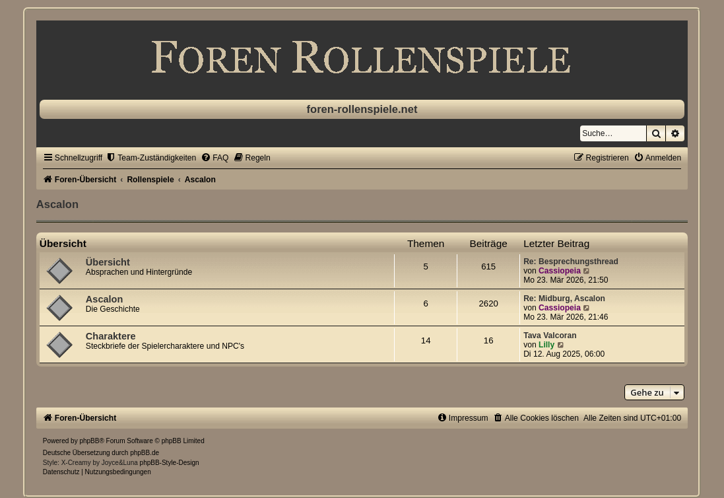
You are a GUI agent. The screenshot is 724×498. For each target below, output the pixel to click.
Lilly (546, 344)
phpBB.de (144, 452)
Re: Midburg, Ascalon (564, 298)
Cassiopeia (560, 270)
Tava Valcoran (549, 335)
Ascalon (57, 204)
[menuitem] (151, 157)
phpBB (89, 441)
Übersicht (63, 243)
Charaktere (111, 336)
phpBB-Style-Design (169, 462)
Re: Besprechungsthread (570, 261)
